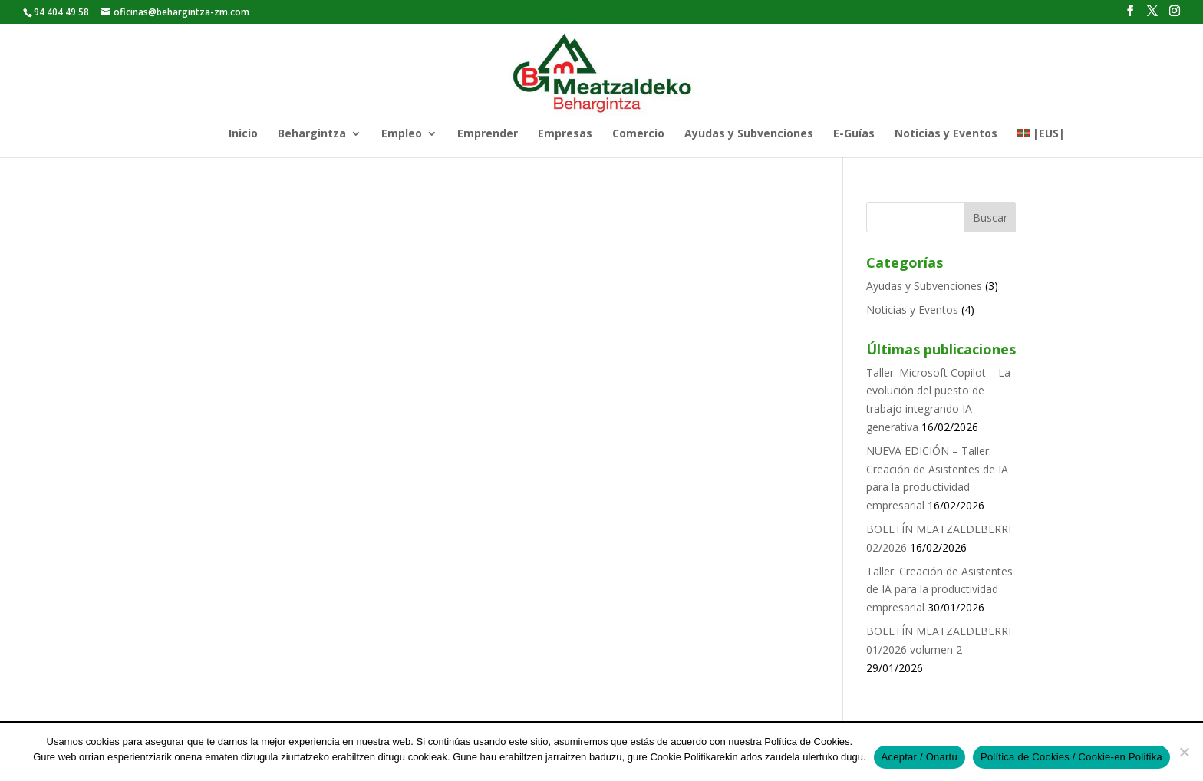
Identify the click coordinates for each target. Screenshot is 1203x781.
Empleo (401, 134)
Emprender (487, 134)
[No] (1183, 752)
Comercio (638, 134)
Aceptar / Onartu (919, 757)
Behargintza (312, 134)
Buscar (990, 217)
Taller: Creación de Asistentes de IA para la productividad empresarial (939, 589)
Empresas (565, 134)
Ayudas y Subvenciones (748, 134)
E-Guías (854, 134)
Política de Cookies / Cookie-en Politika (1071, 757)
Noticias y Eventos (946, 134)
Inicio (243, 134)
